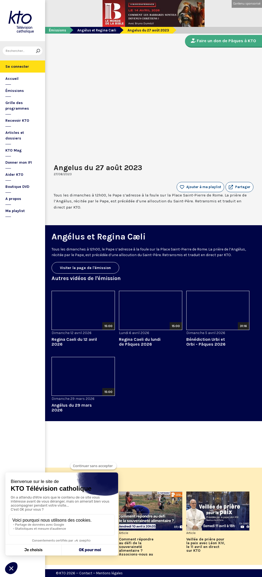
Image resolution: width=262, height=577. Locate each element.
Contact (85, 573)
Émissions (14, 90)
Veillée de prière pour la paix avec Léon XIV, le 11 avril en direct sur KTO (205, 545)
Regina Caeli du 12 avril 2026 (74, 342)
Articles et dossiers (14, 135)
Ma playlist (15, 211)
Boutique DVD (17, 186)
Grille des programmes (17, 106)
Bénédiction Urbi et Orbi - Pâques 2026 (205, 342)
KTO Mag (13, 150)
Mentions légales (109, 573)
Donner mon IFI (18, 162)
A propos (13, 198)
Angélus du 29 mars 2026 (72, 408)
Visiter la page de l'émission (85, 268)
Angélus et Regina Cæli (96, 30)
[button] (239, 187)
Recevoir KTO (17, 120)
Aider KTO (14, 174)
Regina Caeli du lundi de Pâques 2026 (140, 342)
